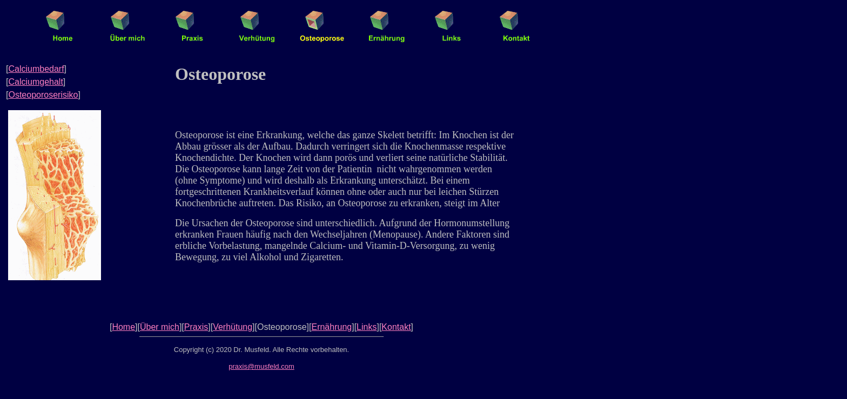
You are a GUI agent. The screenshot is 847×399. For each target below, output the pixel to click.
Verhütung (232, 327)
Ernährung (331, 327)
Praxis (196, 327)
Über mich (159, 327)
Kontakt (396, 327)
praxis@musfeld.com (261, 366)
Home (123, 327)
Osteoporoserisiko (43, 94)
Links (367, 327)
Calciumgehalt (35, 81)
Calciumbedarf (36, 68)
